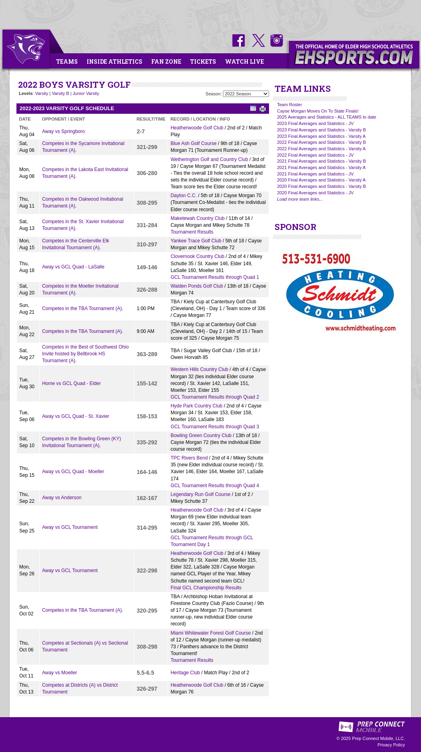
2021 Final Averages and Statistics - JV (315, 173)
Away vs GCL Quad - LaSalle (73, 267)
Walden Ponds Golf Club (196, 286)
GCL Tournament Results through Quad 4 (214, 485)
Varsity (41, 93)
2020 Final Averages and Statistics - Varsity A (321, 179)
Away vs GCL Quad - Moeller (73, 471)
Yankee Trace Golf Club (195, 241)
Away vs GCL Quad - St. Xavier (75, 416)
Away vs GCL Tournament (70, 527)
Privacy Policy (391, 744)
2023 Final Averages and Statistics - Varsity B (321, 129)
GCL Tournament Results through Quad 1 (214, 277)
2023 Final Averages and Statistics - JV (315, 123)
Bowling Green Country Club (200, 435)
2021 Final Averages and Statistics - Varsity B (321, 161)
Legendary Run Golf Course (200, 494)
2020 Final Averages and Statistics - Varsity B (321, 186)
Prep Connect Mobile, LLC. (378, 738)
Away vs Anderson (62, 497)
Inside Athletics (114, 61)
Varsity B (60, 93)
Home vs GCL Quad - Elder (71, 383)
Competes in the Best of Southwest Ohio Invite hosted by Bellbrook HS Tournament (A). (85, 353)
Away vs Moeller (59, 672)
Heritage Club (185, 672)
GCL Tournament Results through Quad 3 (214, 426)
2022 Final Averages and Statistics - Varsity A (321, 148)
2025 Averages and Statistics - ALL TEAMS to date (326, 117)
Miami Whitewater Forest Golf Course (210, 633)
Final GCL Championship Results (205, 588)
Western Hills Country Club (199, 369)
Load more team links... (300, 199)
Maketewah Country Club (197, 218)
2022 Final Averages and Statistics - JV (315, 155)
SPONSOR (295, 226)
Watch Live (244, 61)
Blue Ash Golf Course (193, 143)
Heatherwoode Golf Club (196, 128)
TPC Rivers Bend (189, 458)
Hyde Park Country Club (196, 406)
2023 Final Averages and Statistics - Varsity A (321, 136)
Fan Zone (166, 61)
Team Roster (289, 104)
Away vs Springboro (63, 131)
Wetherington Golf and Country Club (209, 159)
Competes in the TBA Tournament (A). (82, 308)
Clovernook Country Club (197, 256)
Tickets (203, 61)
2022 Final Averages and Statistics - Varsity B (321, 142)
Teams (67, 61)
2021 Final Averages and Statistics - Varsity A (321, 167)
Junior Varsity (86, 93)
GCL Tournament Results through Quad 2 (214, 397)
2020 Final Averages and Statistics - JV (315, 192)
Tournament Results (191, 232)
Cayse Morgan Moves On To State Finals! (317, 111)
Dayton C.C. (183, 195)
